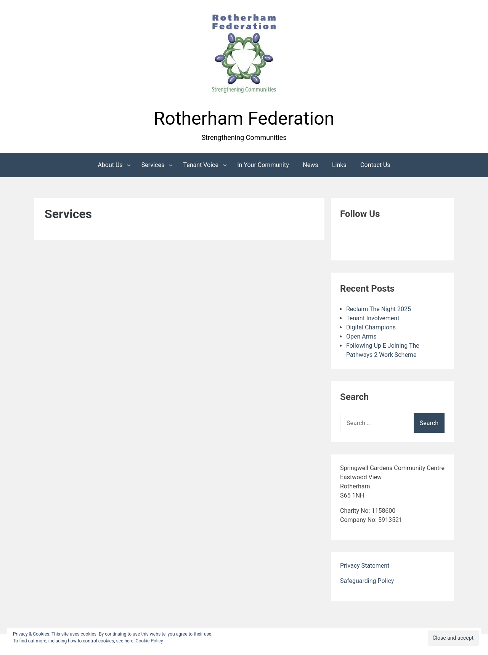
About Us (110, 165)
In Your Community (263, 165)
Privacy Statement (364, 565)
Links (339, 165)
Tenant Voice (200, 165)
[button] (244, 54)
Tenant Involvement (372, 318)
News (310, 165)
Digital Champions (371, 327)
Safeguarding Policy (367, 580)
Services (152, 165)
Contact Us (375, 165)
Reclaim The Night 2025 (378, 309)
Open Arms (361, 336)
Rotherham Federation (244, 118)
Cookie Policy (149, 641)
